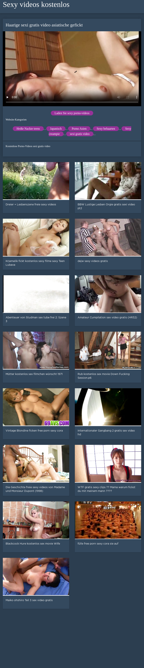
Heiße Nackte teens (28, 128)
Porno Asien (79, 128)
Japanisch (56, 128)
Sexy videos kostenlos (36, 4)
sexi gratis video (80, 133)
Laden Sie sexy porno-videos (72, 113)
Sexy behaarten (106, 128)
